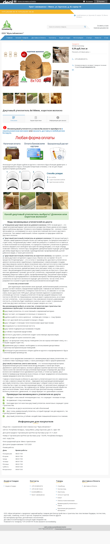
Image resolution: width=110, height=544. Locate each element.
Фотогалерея (78, 38)
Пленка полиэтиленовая (66, 501)
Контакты (52, 38)
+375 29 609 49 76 (37, 486)
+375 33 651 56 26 (37, 489)
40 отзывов (89, 1)
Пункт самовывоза (38, 495)
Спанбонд (61, 486)
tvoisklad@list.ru (37, 492)
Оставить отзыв (102, 25)
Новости (98, 38)
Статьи (89, 38)
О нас (106, 38)
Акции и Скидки (64, 38)
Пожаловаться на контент (63, 529)
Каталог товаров (22, 38)
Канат (60, 498)
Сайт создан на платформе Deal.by (55, 527)
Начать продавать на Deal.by (27, 1)
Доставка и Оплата (38, 38)
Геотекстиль (62, 489)
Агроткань (61, 492)
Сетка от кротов (63, 495)
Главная (9, 38)
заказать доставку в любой (45, 131)
